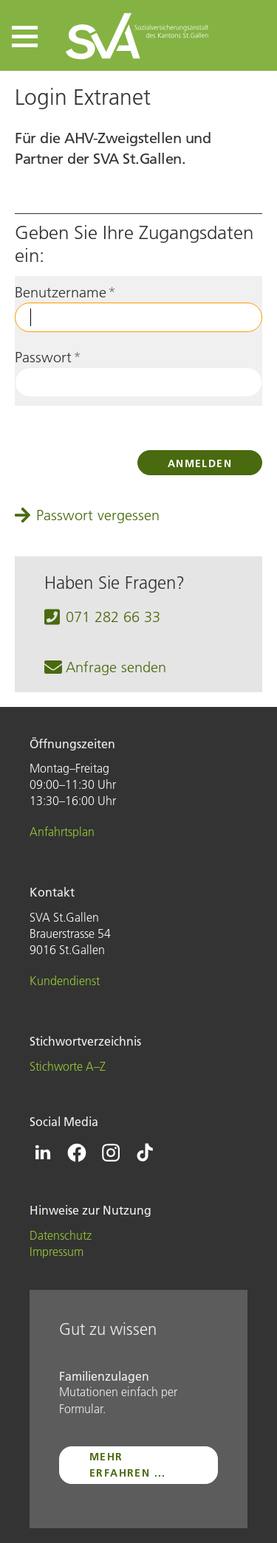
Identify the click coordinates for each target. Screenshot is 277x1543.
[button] (25, 36)
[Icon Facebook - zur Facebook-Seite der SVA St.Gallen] (77, 1152)
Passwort (48, 357)
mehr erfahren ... (127, 1465)
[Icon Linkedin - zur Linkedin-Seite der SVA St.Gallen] (43, 1152)
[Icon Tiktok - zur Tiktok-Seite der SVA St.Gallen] (144, 1152)
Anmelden (200, 463)
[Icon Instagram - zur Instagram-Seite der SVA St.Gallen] (111, 1152)
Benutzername (65, 292)
